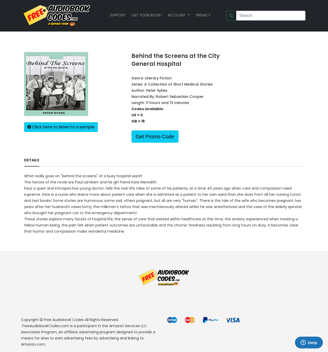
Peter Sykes (156, 90)
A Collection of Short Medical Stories (178, 84)
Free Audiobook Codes (64, 319)
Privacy (203, 15)
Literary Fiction (158, 78)
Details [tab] (31, 160)
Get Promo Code (155, 136)
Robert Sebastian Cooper (180, 96)
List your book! (147, 15)
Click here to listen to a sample (61, 127)
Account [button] (177, 15)
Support (118, 15)
